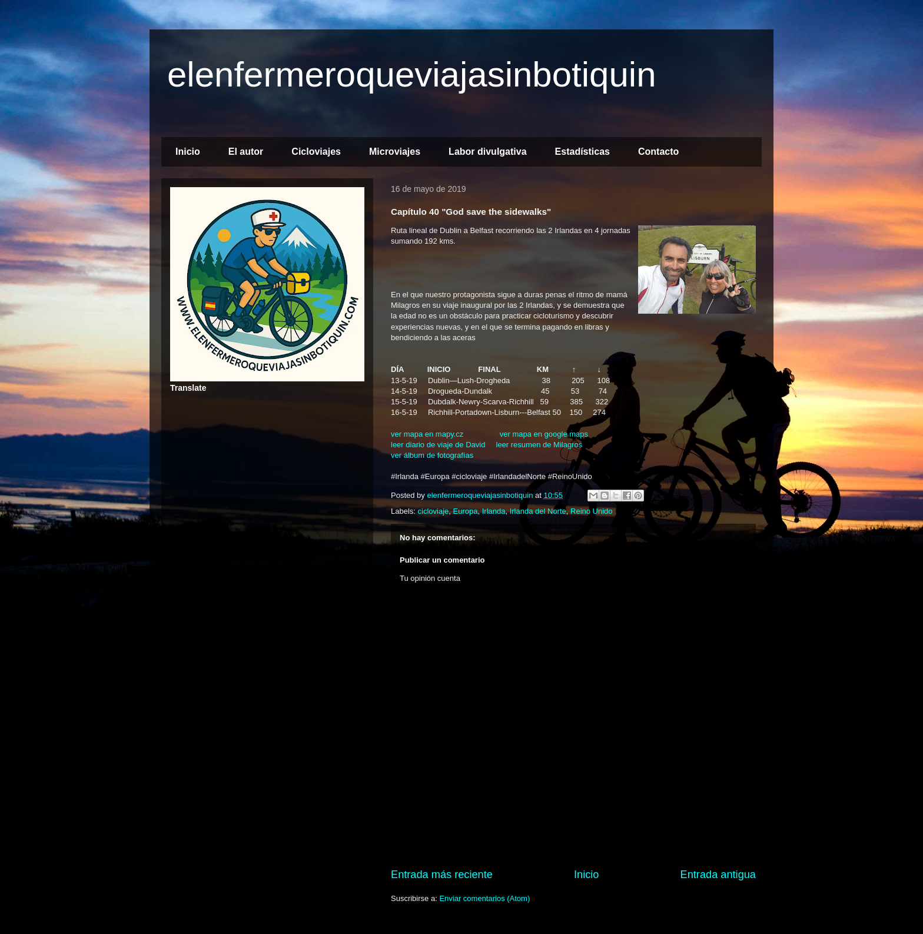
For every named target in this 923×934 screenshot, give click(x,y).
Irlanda (494, 511)
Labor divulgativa (487, 152)
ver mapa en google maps (544, 434)
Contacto (658, 152)
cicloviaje (433, 511)
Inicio (187, 152)
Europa (465, 511)
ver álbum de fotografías (432, 455)
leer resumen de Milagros (539, 444)
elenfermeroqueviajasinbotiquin (411, 74)
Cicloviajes (316, 152)
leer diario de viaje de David (438, 444)
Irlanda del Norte (538, 511)
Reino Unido (591, 511)
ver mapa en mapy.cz (427, 434)
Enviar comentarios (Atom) (484, 898)
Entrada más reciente (442, 874)
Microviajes (394, 152)
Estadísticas (582, 152)
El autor (246, 152)
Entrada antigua (718, 874)
